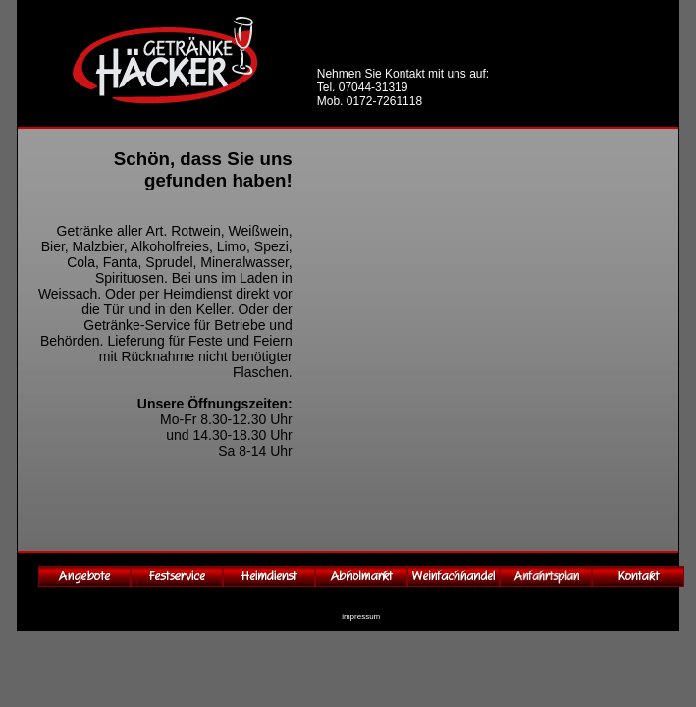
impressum (361, 616)
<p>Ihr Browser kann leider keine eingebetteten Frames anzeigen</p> (495, 344)
